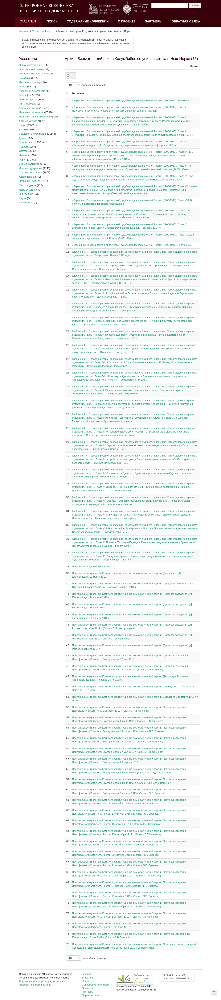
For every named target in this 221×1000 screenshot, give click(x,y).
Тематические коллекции (33, 73)
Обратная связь (186, 21)
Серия (22, 198)
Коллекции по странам (32, 90)
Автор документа (29, 108)
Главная (23, 31)
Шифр (22, 125)
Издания (24, 155)
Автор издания (27, 176)
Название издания (29, 181)
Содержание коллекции (88, 21)
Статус (23, 150)
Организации (26, 142)
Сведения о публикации (33, 133)
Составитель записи (30, 172)
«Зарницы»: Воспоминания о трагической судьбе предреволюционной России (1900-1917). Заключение (132, 244)
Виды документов (29, 163)
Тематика (24, 78)
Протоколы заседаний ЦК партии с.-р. (94, 566)
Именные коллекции (31, 82)
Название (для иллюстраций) (36, 116)
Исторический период (31, 69)
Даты (22, 138)
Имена (23, 86)
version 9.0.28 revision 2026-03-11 (176, 977)
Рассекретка (26, 202)
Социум (23, 146)
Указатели (29, 21)
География (25, 95)
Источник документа (31, 168)
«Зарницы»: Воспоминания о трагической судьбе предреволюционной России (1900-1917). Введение (130, 100)
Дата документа (28, 121)
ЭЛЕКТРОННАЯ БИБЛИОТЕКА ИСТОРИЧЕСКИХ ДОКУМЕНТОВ (49, 8)
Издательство (27, 189)
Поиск (52, 21)
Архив (50, 31)
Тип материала (27, 103)
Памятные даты (28, 99)
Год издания (26, 193)
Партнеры (153, 21)
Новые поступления (30, 65)
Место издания (27, 185)
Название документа (31, 112)
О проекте (127, 21)
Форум (23, 159)
